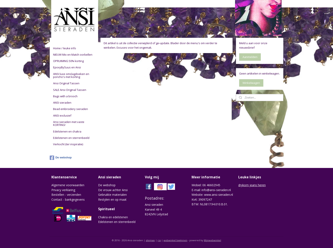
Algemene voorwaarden (67, 185)
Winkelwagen (251, 83)
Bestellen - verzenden (66, 195)
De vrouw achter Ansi (113, 190)
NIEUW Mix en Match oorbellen (72, 54)
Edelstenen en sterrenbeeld (71, 138)
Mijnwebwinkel (212, 240)
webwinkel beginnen (175, 240)
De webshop (61, 157)
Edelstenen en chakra (67, 131)
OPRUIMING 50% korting (68, 61)
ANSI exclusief (62, 115)
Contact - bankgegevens (68, 199)
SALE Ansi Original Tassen (69, 90)
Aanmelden (250, 57)
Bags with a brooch (65, 96)
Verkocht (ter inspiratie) (68, 144)
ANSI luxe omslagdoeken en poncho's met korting (71, 75)
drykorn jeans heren (252, 185)
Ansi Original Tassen (66, 83)
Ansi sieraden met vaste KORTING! (68, 123)
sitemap (150, 240)
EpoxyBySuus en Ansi (67, 67)
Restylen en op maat (112, 199)
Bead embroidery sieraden (70, 109)
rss (159, 240)
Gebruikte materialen (112, 195)
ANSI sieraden (62, 102)
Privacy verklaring (63, 190)
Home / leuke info (64, 48)
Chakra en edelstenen (113, 217)
